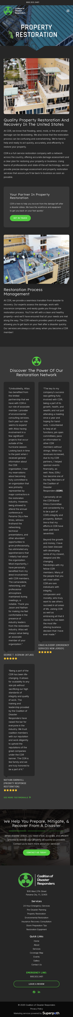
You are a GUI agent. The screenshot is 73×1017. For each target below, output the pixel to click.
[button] (68, 11)
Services (36, 949)
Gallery (36, 960)
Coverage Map (36, 953)
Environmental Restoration (36, 917)
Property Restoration (36, 913)
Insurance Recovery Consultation (36, 921)
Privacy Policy (36, 1009)
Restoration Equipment (36, 929)
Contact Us (36, 964)
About (36, 945)
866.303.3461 (32, 2)
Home (36, 941)
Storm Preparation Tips (36, 925)
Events (36, 956)
